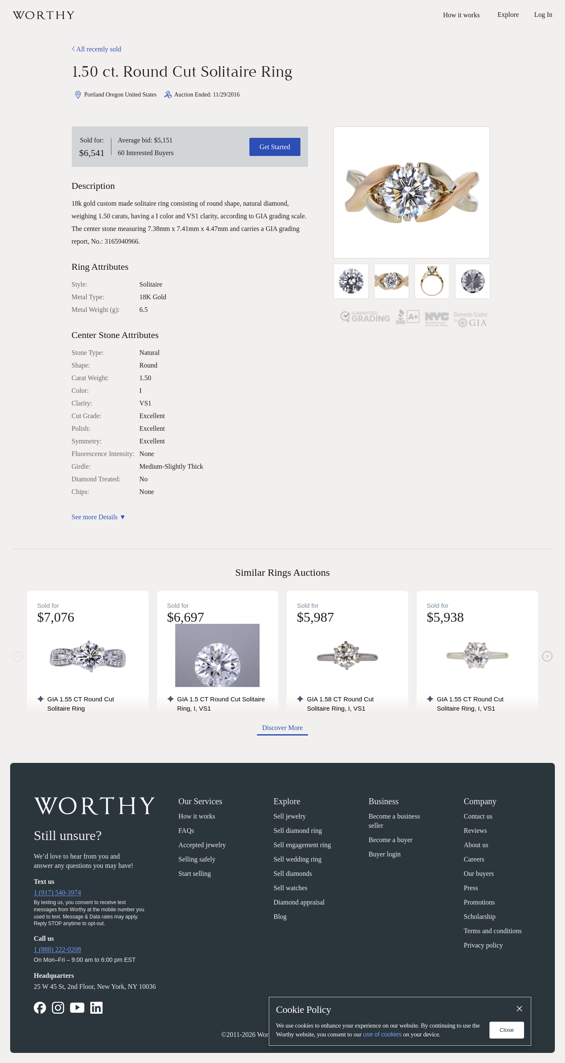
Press (471, 887)
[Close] (519, 1009)
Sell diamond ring (297, 830)
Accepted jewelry (202, 844)
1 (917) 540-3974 (57, 892)
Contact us (478, 816)
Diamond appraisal (298, 902)
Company (480, 801)
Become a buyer (391, 839)
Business (384, 801)
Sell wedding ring (297, 859)
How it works (461, 15)
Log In (543, 14)
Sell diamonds (292, 873)
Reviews (475, 830)
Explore (286, 801)
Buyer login (385, 854)
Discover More (282, 727)
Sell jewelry (289, 816)
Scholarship (480, 916)
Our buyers (479, 873)
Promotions (479, 902)
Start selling (194, 873)
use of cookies (382, 1034)
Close (507, 1030)
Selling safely (197, 859)
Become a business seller (394, 821)
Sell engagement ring (302, 844)
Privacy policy (483, 945)
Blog (280, 916)
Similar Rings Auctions (282, 572)
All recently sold (97, 49)
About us (476, 844)
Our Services (200, 801)
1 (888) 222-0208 (57, 949)
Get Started (275, 146)
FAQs (186, 830)
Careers (474, 859)
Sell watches (290, 887)
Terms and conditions (493, 930)
